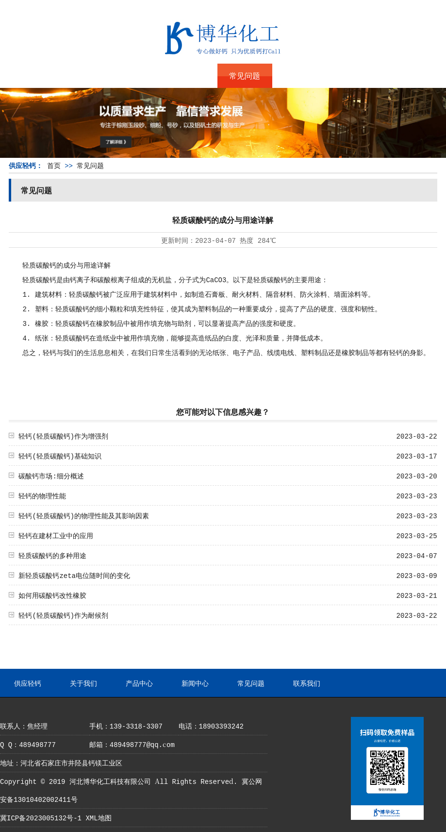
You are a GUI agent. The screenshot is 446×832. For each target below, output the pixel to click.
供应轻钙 (27, 75)
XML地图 (98, 817)
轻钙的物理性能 (42, 495)
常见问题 (244, 75)
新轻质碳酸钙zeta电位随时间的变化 (74, 575)
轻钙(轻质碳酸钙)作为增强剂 (63, 436)
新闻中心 (190, 75)
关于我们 (81, 75)
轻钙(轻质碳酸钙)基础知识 (59, 455)
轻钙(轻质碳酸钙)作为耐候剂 (63, 615)
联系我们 (299, 75)
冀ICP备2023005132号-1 (41, 817)
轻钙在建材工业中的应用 (55, 535)
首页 (54, 165)
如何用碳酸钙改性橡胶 (52, 595)
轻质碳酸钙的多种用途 (52, 555)
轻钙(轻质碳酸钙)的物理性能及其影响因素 (83, 515)
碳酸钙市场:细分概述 (50, 475)
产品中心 (135, 75)
